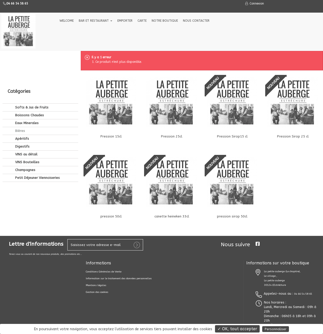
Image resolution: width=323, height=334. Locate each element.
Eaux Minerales (26, 89)
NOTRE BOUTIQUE (165, 20)
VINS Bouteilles (26, 128)
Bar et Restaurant (95, 20)
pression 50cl (111, 216)
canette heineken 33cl (171, 216)
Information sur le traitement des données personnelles (119, 278)
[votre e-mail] (105, 244)
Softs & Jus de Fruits (31, 73)
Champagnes (24, 136)
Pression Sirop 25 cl (293, 136)
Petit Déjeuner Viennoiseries (37, 144)
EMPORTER (124, 20)
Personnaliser (275, 329)
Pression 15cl (111, 136)
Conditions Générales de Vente (103, 271)
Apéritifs (21, 104)
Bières (19, 97)
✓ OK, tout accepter (237, 328)
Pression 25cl (171, 136)
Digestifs (22, 112)
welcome (67, 20)
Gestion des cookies (97, 292)
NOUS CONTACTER (196, 20)
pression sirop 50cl (232, 216)
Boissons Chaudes (29, 81)
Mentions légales (96, 285)
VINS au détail (25, 120)
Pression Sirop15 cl (232, 136)
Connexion (254, 3)
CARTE (142, 20)
